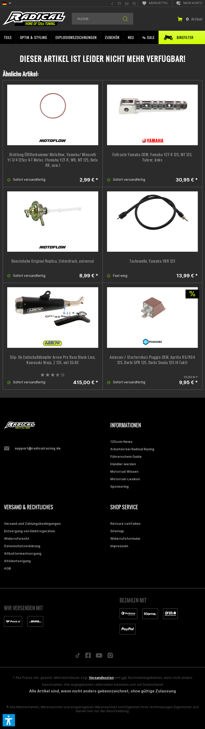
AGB (7, 568)
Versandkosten (101, 678)
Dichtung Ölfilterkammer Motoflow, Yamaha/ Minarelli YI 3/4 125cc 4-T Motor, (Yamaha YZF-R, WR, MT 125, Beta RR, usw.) (52, 160)
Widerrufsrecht (16, 539)
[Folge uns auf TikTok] (77, 657)
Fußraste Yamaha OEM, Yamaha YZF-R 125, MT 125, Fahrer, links (152, 157)
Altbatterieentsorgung (22, 553)
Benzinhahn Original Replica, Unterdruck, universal (52, 261)
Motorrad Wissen (124, 472)
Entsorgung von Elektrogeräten (29, 531)
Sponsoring (119, 486)
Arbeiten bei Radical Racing (132, 449)
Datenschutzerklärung (22, 546)
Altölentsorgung (17, 561)
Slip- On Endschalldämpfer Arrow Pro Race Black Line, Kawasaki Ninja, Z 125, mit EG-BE (53, 359)
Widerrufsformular (125, 539)
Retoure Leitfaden (125, 524)
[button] (9, 720)
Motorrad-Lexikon (125, 479)
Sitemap (117, 531)
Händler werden (123, 464)
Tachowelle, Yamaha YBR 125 (152, 261)
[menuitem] (112, 3)
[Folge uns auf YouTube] (99, 656)
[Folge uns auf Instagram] (110, 657)
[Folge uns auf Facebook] (88, 657)
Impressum (119, 546)
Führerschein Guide (126, 457)
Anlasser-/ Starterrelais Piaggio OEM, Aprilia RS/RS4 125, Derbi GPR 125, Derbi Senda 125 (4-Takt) (152, 359)
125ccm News (121, 442)
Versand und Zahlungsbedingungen (32, 524)
